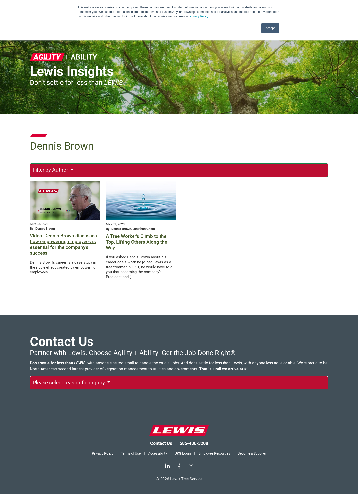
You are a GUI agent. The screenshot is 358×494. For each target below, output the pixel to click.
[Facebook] (179, 466)
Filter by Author (51, 170)
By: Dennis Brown (42, 228)
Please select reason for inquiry (69, 383)
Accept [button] (270, 28)
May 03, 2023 (39, 223)
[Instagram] (191, 466)
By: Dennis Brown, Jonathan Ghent (130, 229)
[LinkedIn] (167, 466)
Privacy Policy (199, 16)
